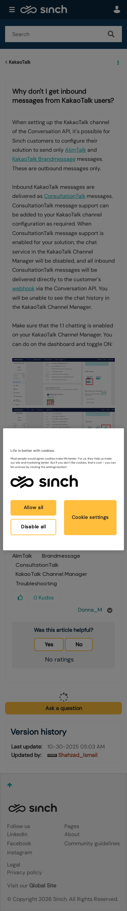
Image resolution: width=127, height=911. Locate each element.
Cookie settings (90, 517)
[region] (63, 489)
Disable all (33, 527)
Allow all (33, 508)
